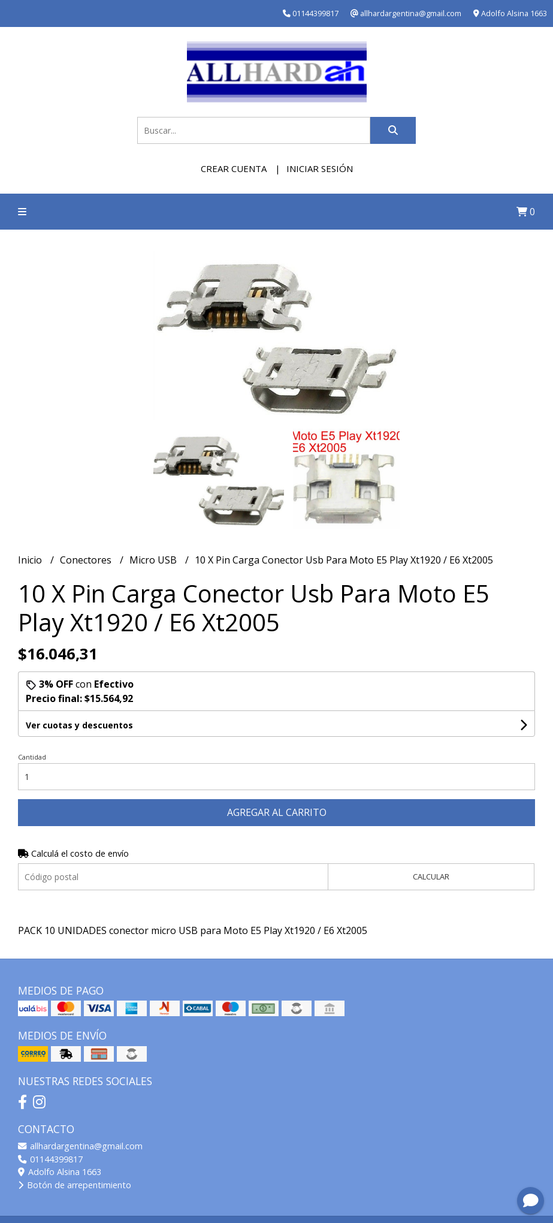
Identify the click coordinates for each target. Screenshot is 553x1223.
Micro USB (154, 560)
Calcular (431, 876)
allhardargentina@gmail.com (80, 1146)
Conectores (87, 560)
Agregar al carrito (277, 812)
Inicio (31, 560)
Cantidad (32, 756)
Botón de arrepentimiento (74, 1185)
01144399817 (50, 1159)
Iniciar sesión (319, 168)
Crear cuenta (234, 168)
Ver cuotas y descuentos (79, 725)
